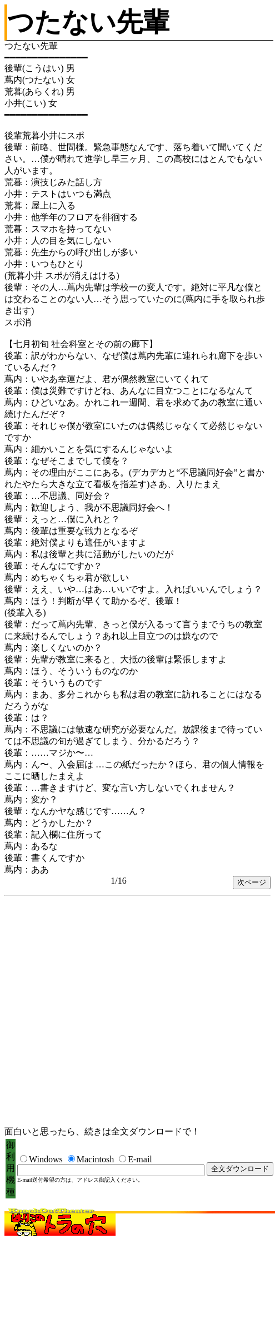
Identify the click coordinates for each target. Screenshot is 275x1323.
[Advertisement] (110, 1011)
